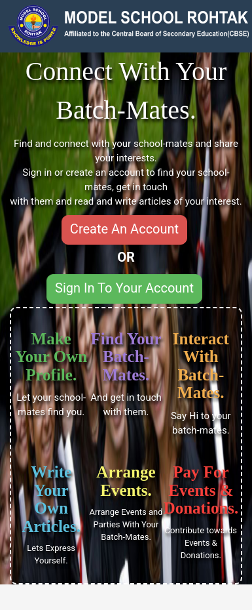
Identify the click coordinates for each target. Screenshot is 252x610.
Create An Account (124, 229)
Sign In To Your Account (124, 288)
